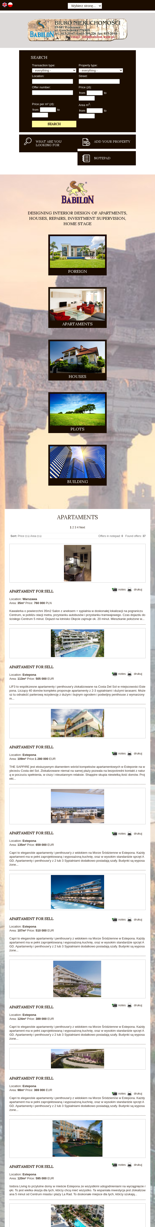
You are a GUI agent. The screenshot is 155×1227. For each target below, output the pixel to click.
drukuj (138, 415)
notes (122, 415)
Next (82, 353)
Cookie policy (140, 1220)
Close (150, 1221)
